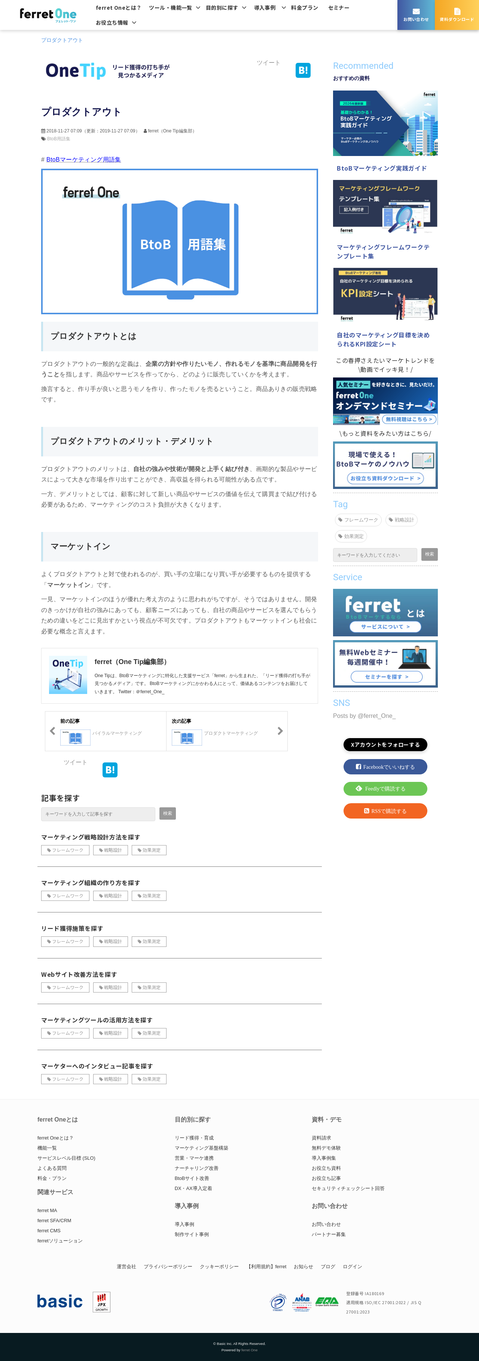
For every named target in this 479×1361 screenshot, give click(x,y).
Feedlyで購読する (385, 789)
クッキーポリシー (219, 1266)
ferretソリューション (60, 1241)
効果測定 (152, 850)
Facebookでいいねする (389, 767)
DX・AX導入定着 (193, 1188)
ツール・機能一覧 (170, 7)
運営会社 (126, 1266)
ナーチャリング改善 (197, 1168)
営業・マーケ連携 (194, 1158)
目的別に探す (222, 7)
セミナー (339, 7)
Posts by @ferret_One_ (364, 716)
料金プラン (304, 7)
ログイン (352, 1266)
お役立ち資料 (326, 1168)
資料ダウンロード (457, 19)
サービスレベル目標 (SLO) (66, 1158)
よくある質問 (52, 1168)
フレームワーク (67, 850)
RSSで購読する (389, 811)
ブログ (328, 1266)
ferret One (249, 1350)
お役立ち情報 (112, 22)
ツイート (269, 62)
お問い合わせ (416, 19)
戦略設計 (113, 850)
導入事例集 (324, 1158)
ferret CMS (49, 1230)
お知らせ (303, 1266)
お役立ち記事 (326, 1178)
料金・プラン (52, 1178)
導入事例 (265, 7)
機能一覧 (47, 1148)
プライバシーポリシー (168, 1266)
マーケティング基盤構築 (201, 1148)
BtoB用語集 (58, 138)
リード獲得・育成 (194, 1138)
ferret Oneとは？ (118, 7)
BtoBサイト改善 (192, 1178)
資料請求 (321, 1138)
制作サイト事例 (192, 1234)
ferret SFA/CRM (54, 1220)
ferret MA (47, 1210)
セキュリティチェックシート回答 (348, 1188)
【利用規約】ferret (266, 1266)
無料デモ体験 (326, 1148)
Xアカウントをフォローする (385, 744)
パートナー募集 (329, 1234)
